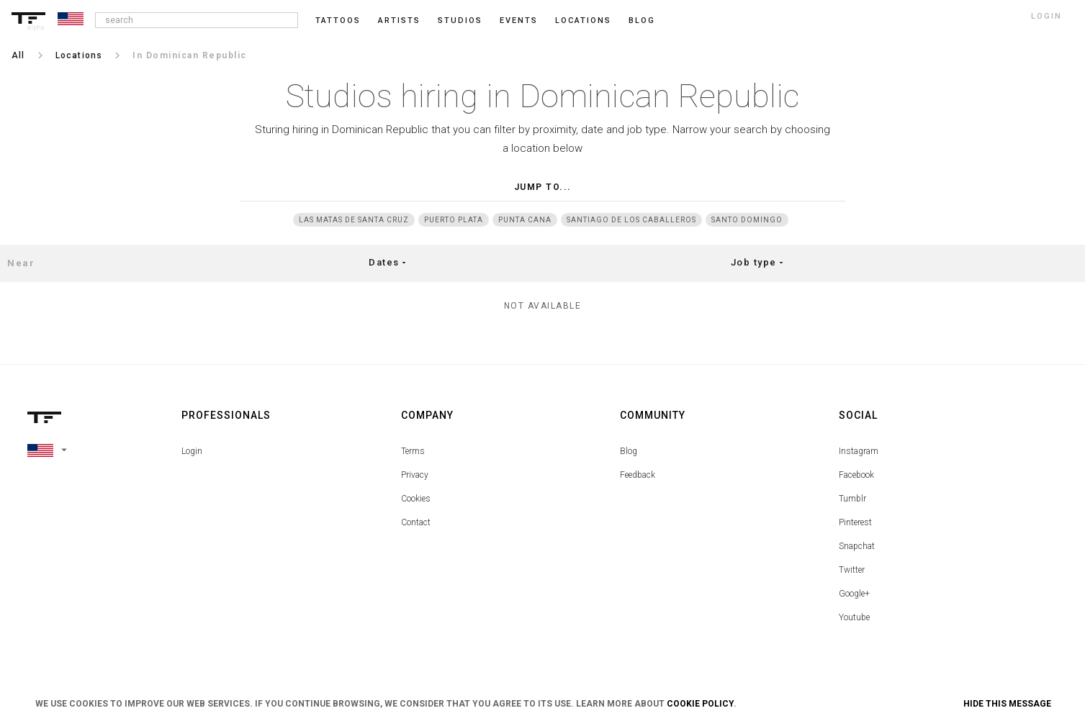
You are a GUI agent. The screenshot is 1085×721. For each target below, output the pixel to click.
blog (642, 20)
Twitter (852, 570)
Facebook (856, 475)
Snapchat (857, 546)
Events (519, 20)
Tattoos (338, 20)
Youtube (854, 617)
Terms (413, 451)
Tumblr (852, 499)
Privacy (414, 475)
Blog (628, 451)
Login (191, 451)
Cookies (416, 499)
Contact (416, 522)
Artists (399, 20)
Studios (460, 20)
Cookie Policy (700, 704)
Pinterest (855, 522)
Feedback (637, 475)
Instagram (858, 451)
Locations (583, 20)
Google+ (854, 594)
